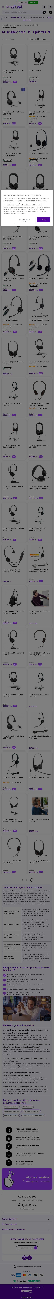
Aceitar (43, 219)
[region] (27, 208)
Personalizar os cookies (24, 220)
